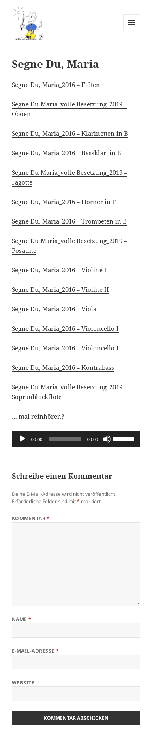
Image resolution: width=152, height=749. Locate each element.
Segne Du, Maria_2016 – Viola (54, 309)
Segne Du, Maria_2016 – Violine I (59, 270)
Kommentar (31, 518)
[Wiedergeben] (22, 439)
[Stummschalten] (107, 439)
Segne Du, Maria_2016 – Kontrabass (63, 367)
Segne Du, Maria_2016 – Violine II (60, 289)
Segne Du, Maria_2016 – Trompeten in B (69, 221)
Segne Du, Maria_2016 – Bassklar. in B (66, 153)
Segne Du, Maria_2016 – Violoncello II (66, 348)
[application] (76, 439)
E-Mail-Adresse (35, 650)
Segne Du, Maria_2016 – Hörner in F (64, 202)
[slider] (64, 439)
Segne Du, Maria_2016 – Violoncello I (65, 328)
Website (23, 682)
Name (22, 619)
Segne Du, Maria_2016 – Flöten (56, 84)
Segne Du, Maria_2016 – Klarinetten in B (70, 133)
